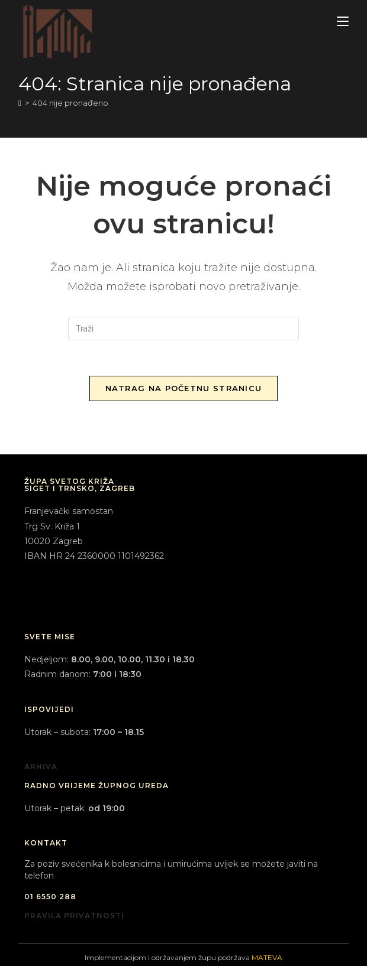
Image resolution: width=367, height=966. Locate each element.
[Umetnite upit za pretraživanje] (183, 328)
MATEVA (267, 957)
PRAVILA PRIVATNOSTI (74, 915)
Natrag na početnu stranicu (183, 388)
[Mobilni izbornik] (343, 21)
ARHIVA (40, 766)
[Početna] (19, 103)
